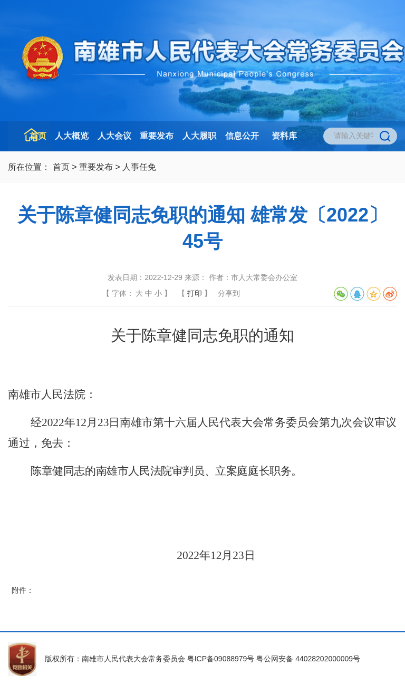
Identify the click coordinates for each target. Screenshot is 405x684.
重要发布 (156, 135)
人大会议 (114, 135)
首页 (38, 135)
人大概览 (72, 135)
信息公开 (242, 135)
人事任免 (139, 166)
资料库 (284, 135)
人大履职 (199, 135)
